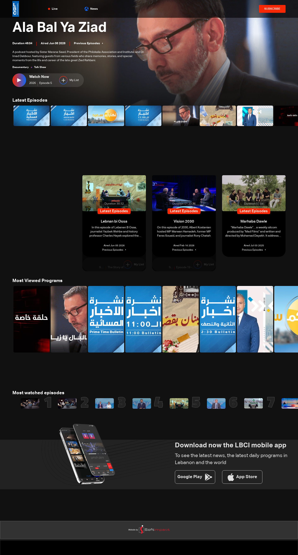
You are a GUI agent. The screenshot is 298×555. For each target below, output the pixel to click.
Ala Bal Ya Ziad (61, 27)
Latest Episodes (29, 100)
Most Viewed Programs (37, 281)
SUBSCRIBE (272, 8)
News (91, 9)
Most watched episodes (38, 394)
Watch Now (39, 77)
